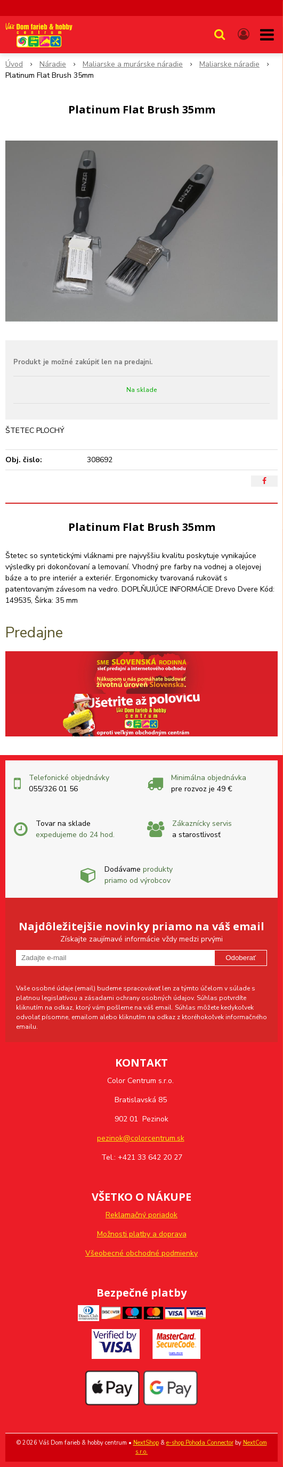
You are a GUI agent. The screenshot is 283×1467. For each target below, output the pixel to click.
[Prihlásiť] (243, 34)
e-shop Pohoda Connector (199, 1443)
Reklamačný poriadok (141, 1215)
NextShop (146, 1443)
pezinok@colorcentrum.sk (140, 1138)
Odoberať (240, 958)
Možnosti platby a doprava (142, 1234)
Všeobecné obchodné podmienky (141, 1253)
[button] (219, 34)
